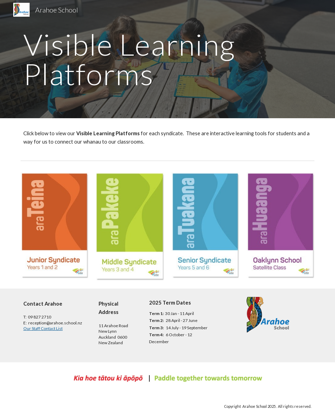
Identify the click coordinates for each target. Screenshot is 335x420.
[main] (142, 59)
